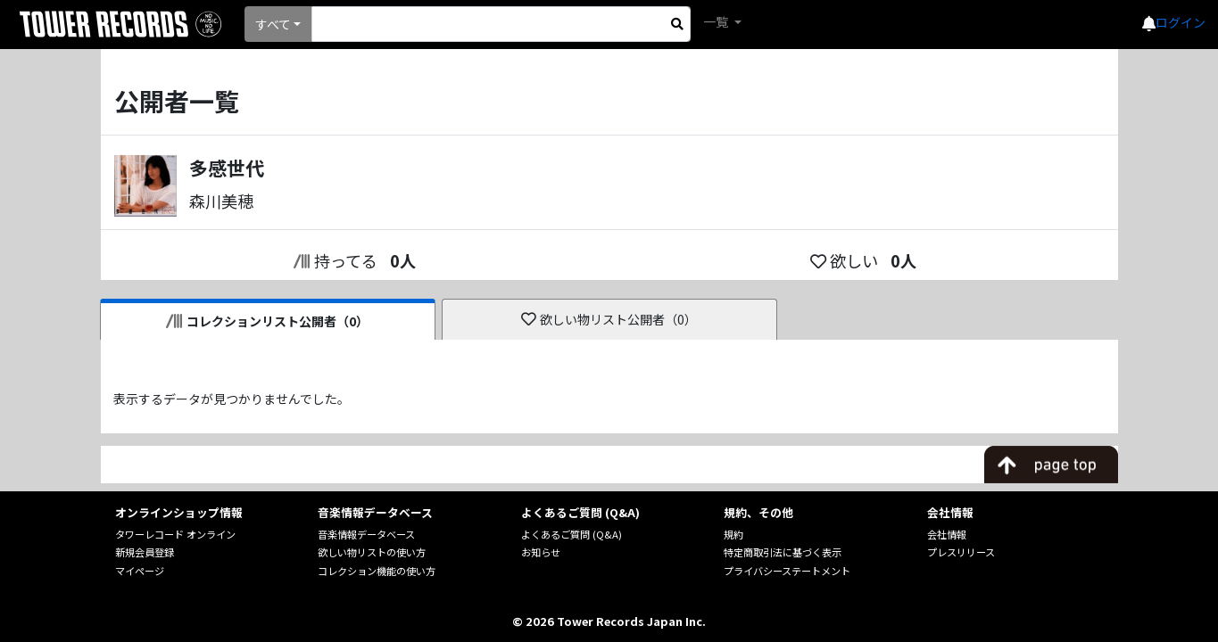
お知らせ (540, 552)
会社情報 (946, 534)
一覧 (717, 21)
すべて (273, 24)
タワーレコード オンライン (175, 534)
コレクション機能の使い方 (376, 571)
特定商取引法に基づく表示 (782, 552)
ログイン (1181, 22)
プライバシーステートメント (787, 571)
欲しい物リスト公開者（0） (609, 319)
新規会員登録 (144, 552)
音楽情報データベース (366, 534)
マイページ (139, 571)
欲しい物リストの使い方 (372, 552)
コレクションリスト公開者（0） (267, 321)
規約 (733, 534)
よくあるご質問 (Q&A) (571, 534)
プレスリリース (961, 552)
